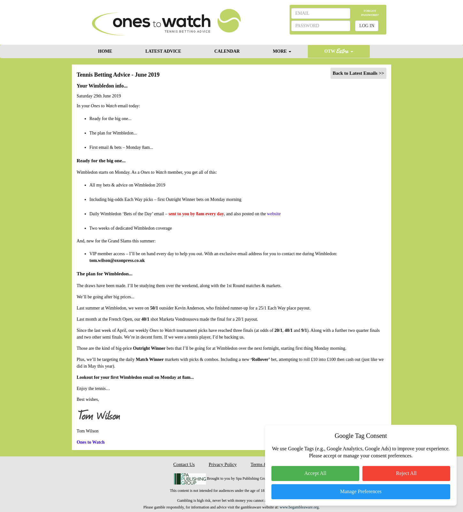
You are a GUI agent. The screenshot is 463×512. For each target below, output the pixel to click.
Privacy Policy (223, 464)
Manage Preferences (361, 491)
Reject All (406, 473)
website (274, 213)
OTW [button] (338, 51)
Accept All (315, 473)
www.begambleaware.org (299, 507)
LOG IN (366, 25)
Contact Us (184, 464)
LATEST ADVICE (163, 51)
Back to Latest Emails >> (358, 73)
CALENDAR (226, 51)
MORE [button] (282, 51)
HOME (105, 51)
